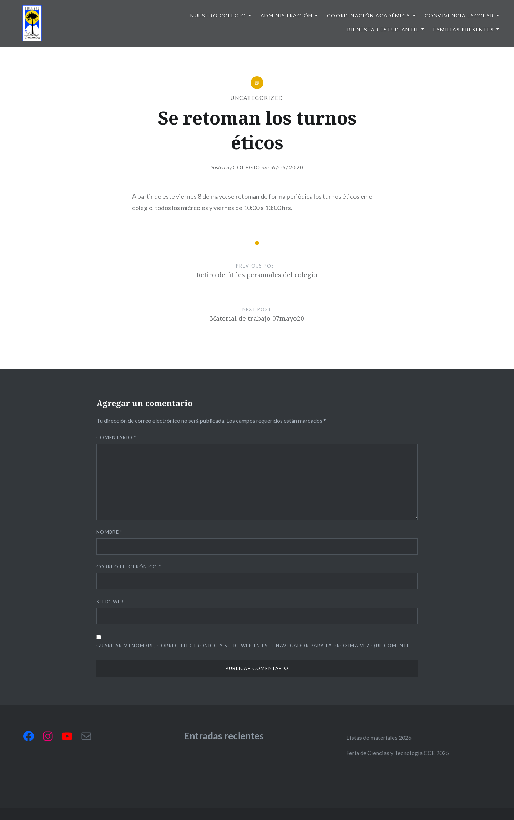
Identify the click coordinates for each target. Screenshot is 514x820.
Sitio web (110, 601)
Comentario (116, 437)
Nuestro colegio (218, 15)
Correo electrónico (128, 567)
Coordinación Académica (368, 15)
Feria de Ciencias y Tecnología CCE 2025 (397, 752)
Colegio (247, 167)
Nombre (109, 532)
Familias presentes (463, 29)
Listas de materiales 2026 (379, 737)
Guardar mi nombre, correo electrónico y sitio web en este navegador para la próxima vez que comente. (254, 645)
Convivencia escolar (459, 15)
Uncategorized (257, 98)
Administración (287, 15)
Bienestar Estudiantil (383, 29)
